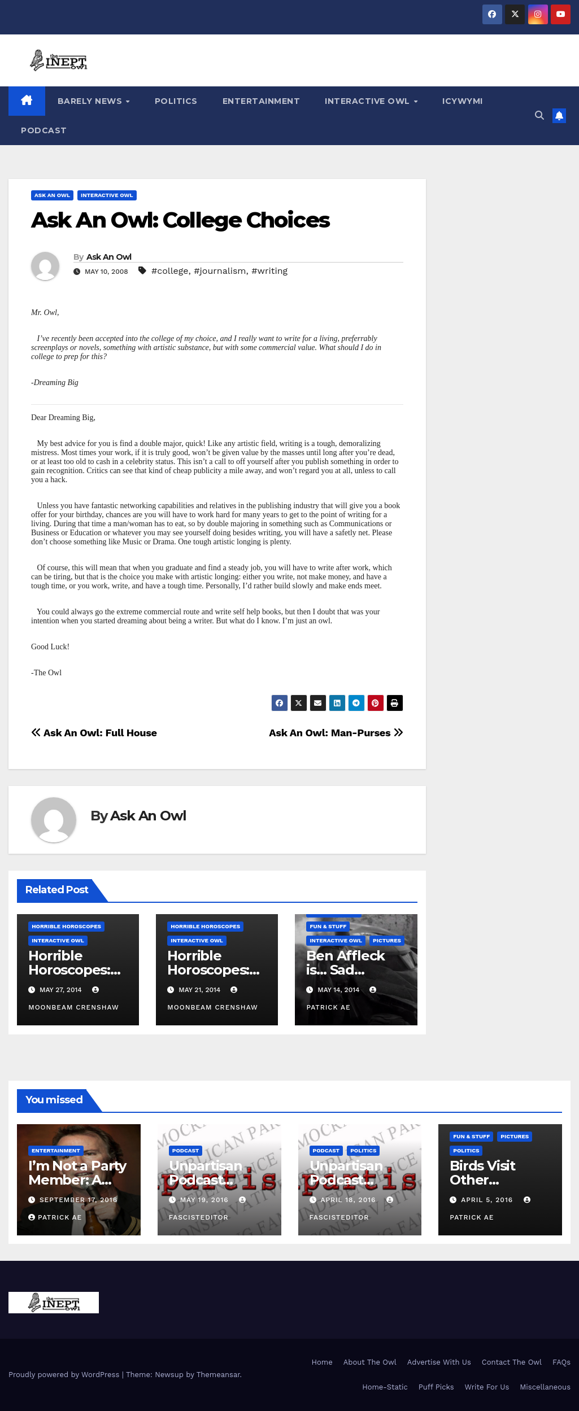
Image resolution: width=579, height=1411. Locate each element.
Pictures (387, 940)
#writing (269, 270)
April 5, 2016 (488, 1200)
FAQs (561, 1362)
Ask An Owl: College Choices (180, 220)
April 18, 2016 (349, 1200)
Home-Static (385, 1387)
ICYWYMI (462, 101)
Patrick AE (55, 1217)
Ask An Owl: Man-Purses (336, 733)
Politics (176, 101)
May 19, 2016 (206, 1200)
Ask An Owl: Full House (94, 733)
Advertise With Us (439, 1362)
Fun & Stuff (328, 926)
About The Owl (370, 1362)
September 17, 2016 (78, 1200)
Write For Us (487, 1387)
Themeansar (218, 1374)
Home (322, 1362)
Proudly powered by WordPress (65, 1374)
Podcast (44, 130)
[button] (539, 115)
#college (170, 270)
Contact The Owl (512, 1362)
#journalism (220, 270)
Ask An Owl (52, 195)
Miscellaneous (545, 1387)
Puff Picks (436, 1387)
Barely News (91, 101)
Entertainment (262, 101)
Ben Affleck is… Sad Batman (345, 969)
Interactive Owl (368, 101)
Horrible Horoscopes (66, 926)
